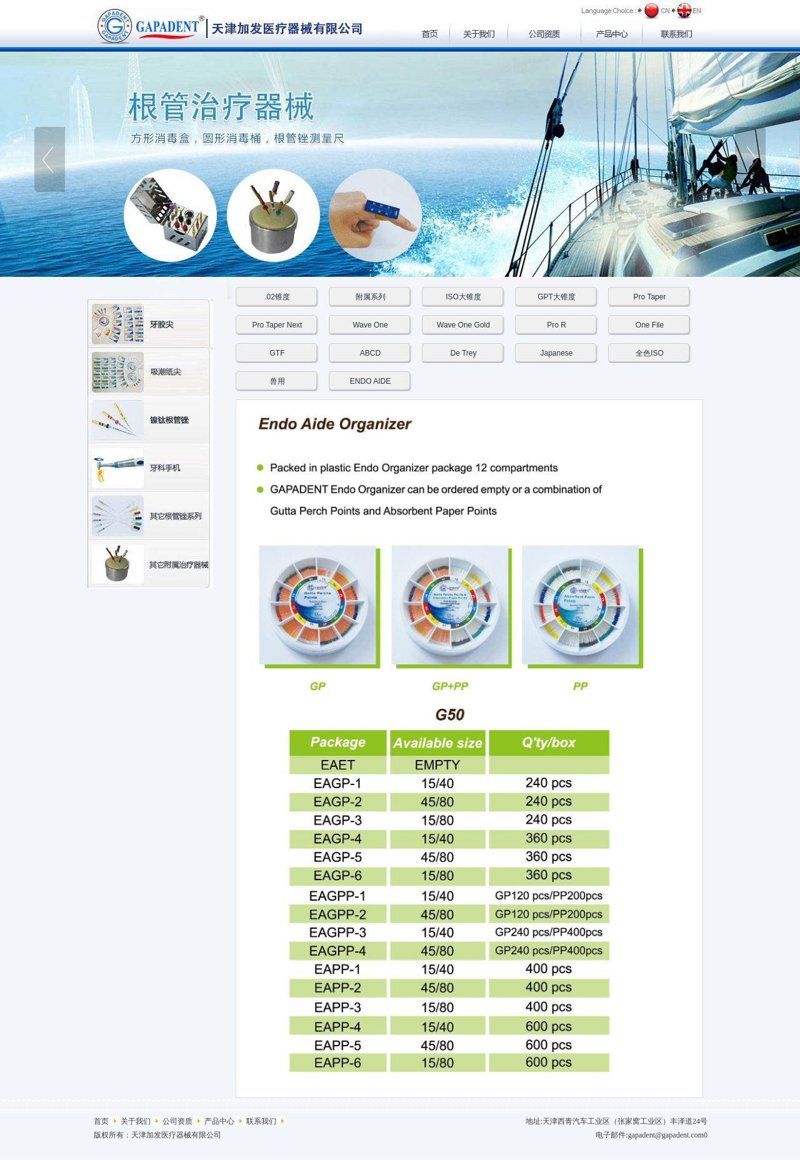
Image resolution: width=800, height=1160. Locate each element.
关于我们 (136, 1121)
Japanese (556, 353)
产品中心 (219, 1121)
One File (650, 325)
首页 (101, 1121)
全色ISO (650, 353)
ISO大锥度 (463, 296)
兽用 (277, 381)
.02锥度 (277, 296)
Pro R (556, 325)
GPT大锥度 (557, 296)
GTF (277, 353)
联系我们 (261, 1121)
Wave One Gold (463, 325)
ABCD (370, 353)
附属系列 (371, 296)
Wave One (370, 325)
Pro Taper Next (277, 325)
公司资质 (177, 1121)
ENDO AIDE (370, 381)
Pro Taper (650, 296)
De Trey (463, 353)
